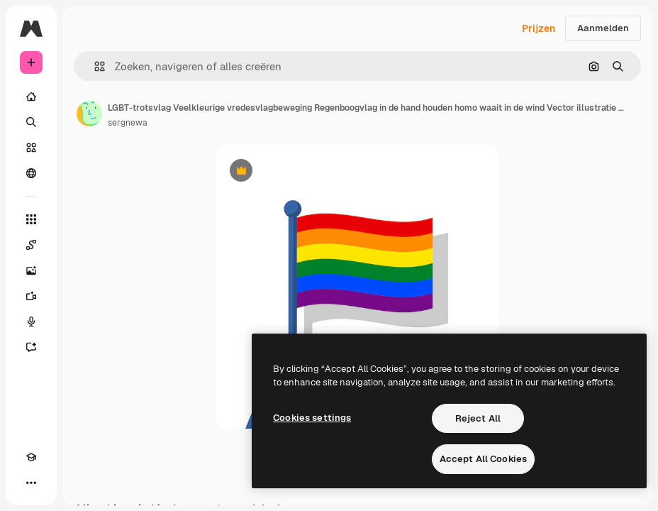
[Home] (31, 96)
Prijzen (538, 28)
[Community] (31, 173)
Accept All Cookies (483, 459)
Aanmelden (603, 28)
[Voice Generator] (31, 321)
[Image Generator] (31, 270)
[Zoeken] (31, 122)
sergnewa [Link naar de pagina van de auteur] (127, 122)
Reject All (478, 418)
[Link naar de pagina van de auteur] (89, 113)
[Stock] (31, 147)
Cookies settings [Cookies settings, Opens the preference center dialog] (312, 418)
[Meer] (31, 482)
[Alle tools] (31, 219)
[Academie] (31, 457)
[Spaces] (31, 244)
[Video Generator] (31, 296)
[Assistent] (31, 347)
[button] (93, 66)
